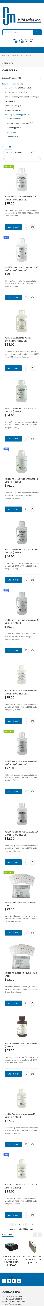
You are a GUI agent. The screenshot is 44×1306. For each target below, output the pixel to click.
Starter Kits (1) (13, 137)
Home (4, 56)
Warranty (6, 1277)
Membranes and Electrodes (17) (20, 123)
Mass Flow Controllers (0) (15, 110)
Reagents (8, 63)
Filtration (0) (10, 101)
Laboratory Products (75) (12, 84)
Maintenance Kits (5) (15, 119)
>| (32, 1175)
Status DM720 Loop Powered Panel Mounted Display (11, 1214)
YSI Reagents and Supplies (20, 56)
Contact (32, 1232)
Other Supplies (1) (14, 128)
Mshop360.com (19, 1301)
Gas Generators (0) (13, 106)
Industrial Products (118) (12, 78)
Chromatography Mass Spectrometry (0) (22, 97)
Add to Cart (13, 224)
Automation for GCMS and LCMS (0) (19, 88)
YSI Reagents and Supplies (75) (17, 115)
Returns (22, 1232)
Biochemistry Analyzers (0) (16, 92)
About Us (12, 1232)
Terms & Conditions (10, 1286)
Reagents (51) (12, 132)
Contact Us (7, 1273)
